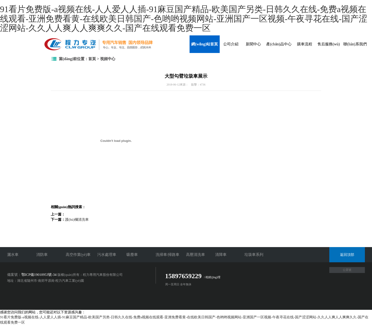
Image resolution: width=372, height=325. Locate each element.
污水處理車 (106, 255)
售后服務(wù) (328, 44)
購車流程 (304, 44)
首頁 (92, 59)
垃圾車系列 (253, 255)
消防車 (42, 255)
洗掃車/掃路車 (167, 255)
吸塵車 (132, 255)
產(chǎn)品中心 (279, 44)
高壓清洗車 (195, 255)
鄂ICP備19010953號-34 (38, 275)
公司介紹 (230, 44)
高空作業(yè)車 (78, 255)
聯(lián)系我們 (355, 44)
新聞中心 (253, 44)
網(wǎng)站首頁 (204, 44)
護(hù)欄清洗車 (77, 219)
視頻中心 (107, 59)
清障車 (221, 255)
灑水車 (13, 255)
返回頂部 (347, 255)
